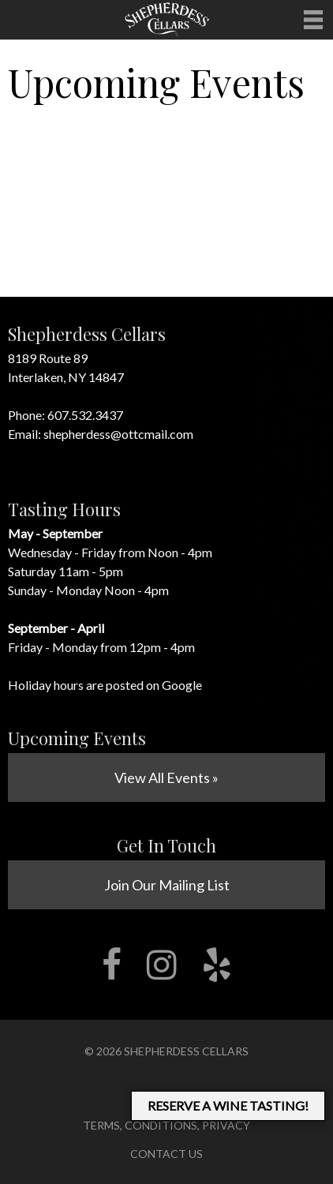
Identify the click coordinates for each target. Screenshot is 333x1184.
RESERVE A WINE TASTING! (228, 1105)
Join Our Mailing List (167, 885)
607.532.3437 (85, 414)
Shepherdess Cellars (186, 1051)
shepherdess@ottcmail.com (118, 433)
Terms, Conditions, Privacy (166, 1125)
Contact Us (166, 1153)
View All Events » (166, 777)
